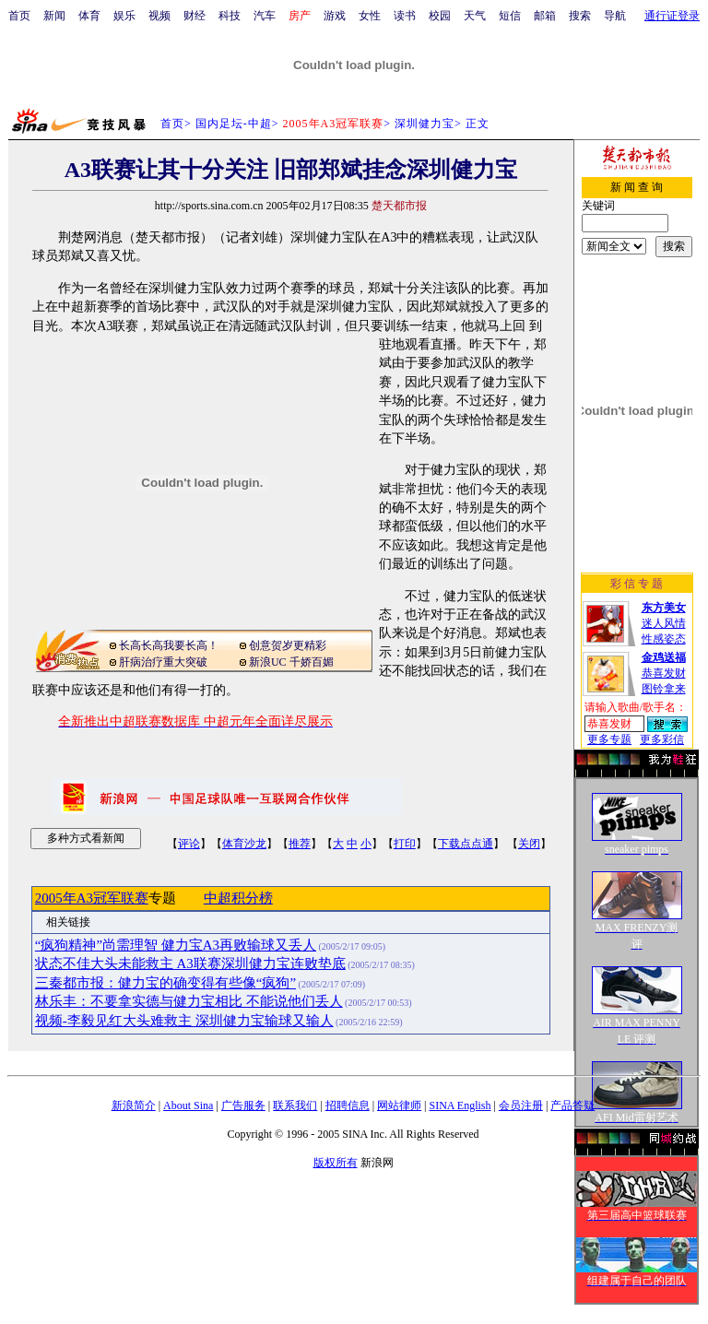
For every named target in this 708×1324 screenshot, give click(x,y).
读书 (405, 15)
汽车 (265, 15)
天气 (475, 15)
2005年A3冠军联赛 (91, 898)
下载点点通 (465, 843)
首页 (19, 15)
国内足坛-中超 (233, 123)
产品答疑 (572, 1105)
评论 (189, 843)
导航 (615, 15)
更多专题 (609, 739)
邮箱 (545, 15)
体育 (89, 15)
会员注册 (521, 1105)
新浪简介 (134, 1105)
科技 (229, 15)
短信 (510, 15)
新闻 (54, 15)
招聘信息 (347, 1105)
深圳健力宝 (424, 123)
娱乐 (124, 15)
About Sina (188, 1105)
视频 (159, 15)
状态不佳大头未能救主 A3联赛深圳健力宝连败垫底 (190, 963)
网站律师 (399, 1105)
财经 (194, 15)
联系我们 (295, 1105)
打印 (405, 843)
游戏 (335, 15)
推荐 (300, 843)
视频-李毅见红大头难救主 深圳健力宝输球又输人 (184, 1020)
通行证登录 (672, 15)
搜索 (580, 15)
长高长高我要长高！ (168, 645)
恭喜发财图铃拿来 (664, 673)
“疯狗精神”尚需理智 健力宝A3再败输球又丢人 (175, 945)
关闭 (529, 843)
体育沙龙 (244, 843)
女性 (370, 15)
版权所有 (335, 1162)
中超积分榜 (238, 898)
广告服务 (243, 1105)
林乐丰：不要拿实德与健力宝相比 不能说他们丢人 (189, 1001)
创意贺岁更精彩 (287, 645)
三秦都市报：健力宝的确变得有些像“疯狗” (165, 982)
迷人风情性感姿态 (664, 623)
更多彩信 (662, 739)
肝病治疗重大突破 (163, 662)
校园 (440, 15)
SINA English (459, 1105)
